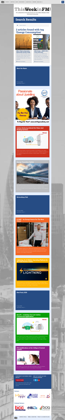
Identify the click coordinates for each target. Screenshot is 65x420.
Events (16, 1)
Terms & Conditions (32, 416)
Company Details (23, 416)
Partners (34, 1)
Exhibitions (29, 1)
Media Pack (39, 1)
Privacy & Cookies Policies (43, 416)
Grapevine (13, 1)
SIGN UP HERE (20, 380)
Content (7, 1)
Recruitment (22, 1)
